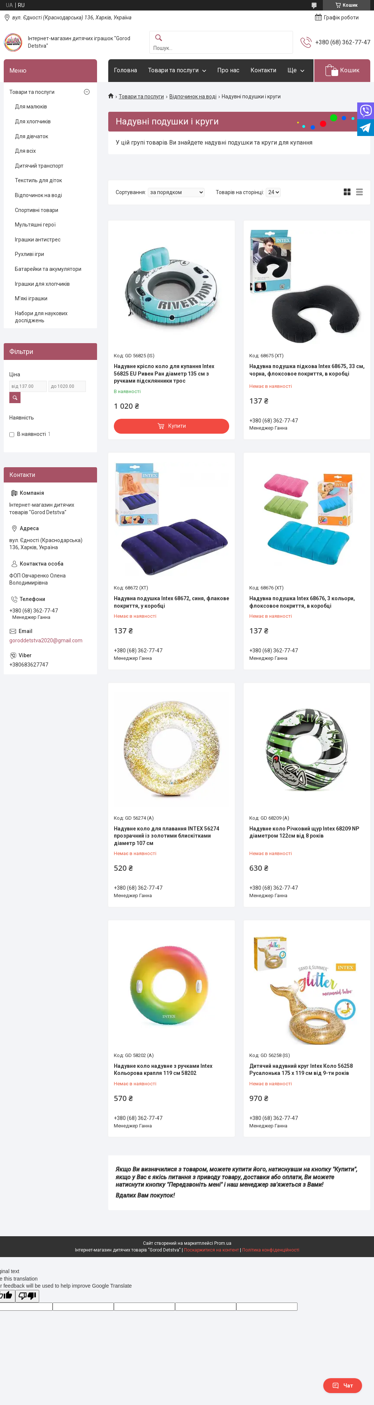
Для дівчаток (31, 136)
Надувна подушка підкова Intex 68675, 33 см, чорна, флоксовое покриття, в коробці (307, 370)
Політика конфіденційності (270, 1250)
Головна (125, 70)
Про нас (228, 70)
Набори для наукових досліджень (41, 317)
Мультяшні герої (35, 225)
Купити (177, 426)
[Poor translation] (27, 1296)
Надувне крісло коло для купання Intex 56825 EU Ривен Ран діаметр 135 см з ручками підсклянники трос (164, 373)
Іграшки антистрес (37, 240)
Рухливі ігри (29, 254)
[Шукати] (158, 38)
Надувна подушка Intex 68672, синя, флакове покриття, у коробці (171, 602)
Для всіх (25, 151)
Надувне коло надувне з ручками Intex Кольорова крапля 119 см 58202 (163, 1069)
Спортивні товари (36, 210)
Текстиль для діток (38, 180)
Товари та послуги (173, 70)
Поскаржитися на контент (211, 1250)
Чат (342, 1385)
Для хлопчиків (33, 121)
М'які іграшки (31, 298)
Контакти (263, 70)
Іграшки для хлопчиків (42, 284)
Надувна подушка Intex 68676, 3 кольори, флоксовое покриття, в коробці (302, 602)
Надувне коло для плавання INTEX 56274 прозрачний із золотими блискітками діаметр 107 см (166, 836)
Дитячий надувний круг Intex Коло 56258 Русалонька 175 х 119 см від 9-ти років (301, 1069)
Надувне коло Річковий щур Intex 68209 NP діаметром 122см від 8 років (304, 832)
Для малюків (31, 107)
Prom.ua (222, 1243)
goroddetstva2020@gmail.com (45, 640)
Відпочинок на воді (192, 96)
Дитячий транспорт (39, 166)
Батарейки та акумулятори (48, 269)
